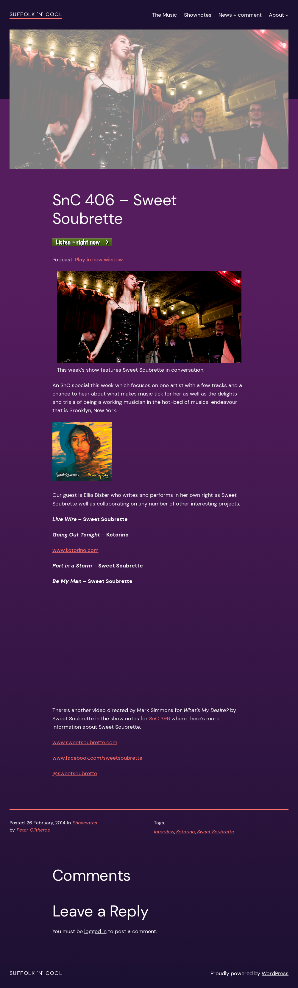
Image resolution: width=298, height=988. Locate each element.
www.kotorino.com (75, 550)
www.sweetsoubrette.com (84, 742)
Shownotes (85, 823)
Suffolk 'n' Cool (36, 14)
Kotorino (185, 832)
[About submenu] (286, 14)
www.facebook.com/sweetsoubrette (97, 758)
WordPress (275, 973)
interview (164, 832)
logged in (95, 931)
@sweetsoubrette (74, 773)
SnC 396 (159, 718)
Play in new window (99, 259)
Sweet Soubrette (215, 832)
